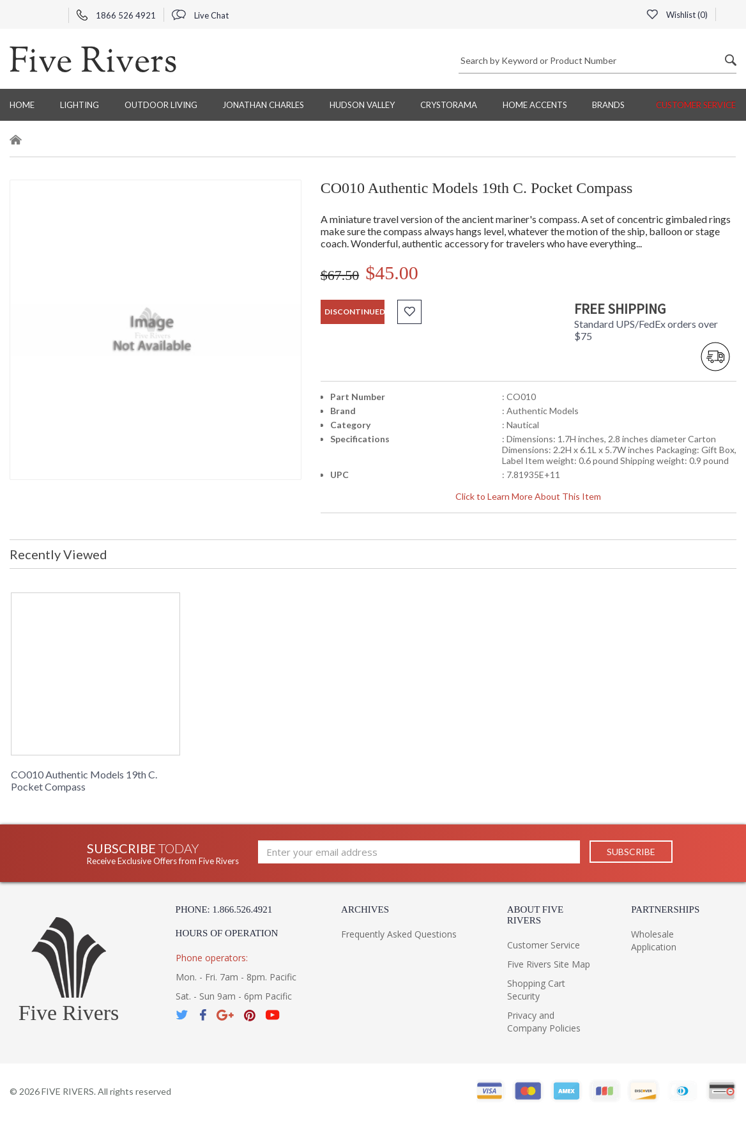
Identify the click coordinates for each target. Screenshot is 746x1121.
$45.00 (391, 272)
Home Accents (535, 105)
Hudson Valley (362, 105)
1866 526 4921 (116, 15)
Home (22, 105)
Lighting (79, 105)
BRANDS (608, 105)
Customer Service (696, 105)
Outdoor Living (161, 105)
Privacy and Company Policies (544, 1021)
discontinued (354, 311)
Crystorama (448, 105)
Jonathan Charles (263, 105)
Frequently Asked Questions (399, 934)
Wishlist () (677, 15)
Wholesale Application (653, 940)
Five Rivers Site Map (548, 964)
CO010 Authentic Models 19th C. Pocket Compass (84, 780)
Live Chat (200, 15)
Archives (365, 909)
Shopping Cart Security (536, 989)
